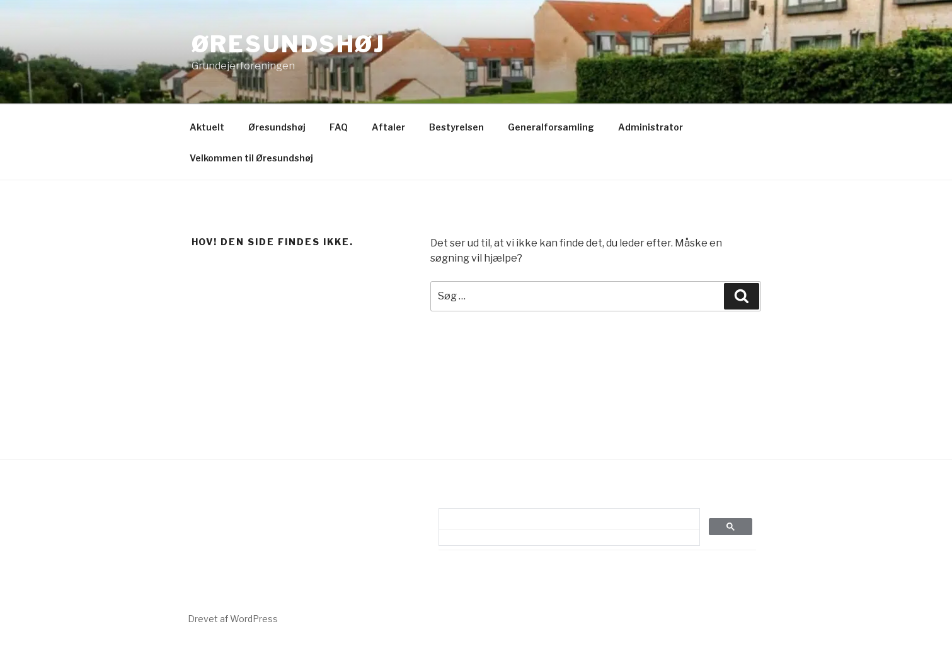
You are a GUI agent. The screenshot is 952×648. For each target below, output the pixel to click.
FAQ (339, 127)
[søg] (565, 519)
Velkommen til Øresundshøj (251, 158)
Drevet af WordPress (233, 618)
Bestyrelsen (456, 127)
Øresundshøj (289, 44)
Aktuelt (207, 127)
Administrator (650, 127)
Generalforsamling (551, 127)
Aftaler (388, 127)
